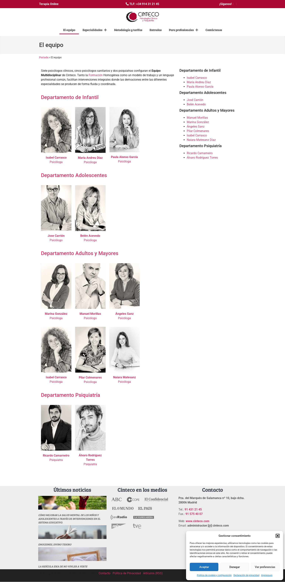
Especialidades (95, 30)
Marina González (198, 122)
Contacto (104, 573)
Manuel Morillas (197, 117)
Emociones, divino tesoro (54, 544)
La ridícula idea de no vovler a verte (62, 566)
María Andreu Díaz (199, 82)
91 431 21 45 (193, 509)
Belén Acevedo (196, 104)
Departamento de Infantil (70, 97)
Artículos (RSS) (153, 573)
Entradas (156, 30)
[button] (277, 536)
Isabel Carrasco (197, 77)
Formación (96, 75)
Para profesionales (183, 30)
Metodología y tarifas (128, 30)
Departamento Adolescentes (74, 175)
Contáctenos (213, 30)
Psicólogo (56, 240)
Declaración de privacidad (246, 575)
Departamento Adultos (67, 253)
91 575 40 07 (194, 514)
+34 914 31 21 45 (147, 4)
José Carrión (195, 100)
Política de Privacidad (127, 573)
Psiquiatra (90, 460)
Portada (44, 57)
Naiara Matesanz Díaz (201, 140)
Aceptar (204, 567)
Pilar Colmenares (198, 131)
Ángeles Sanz (196, 126)
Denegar (234, 567)
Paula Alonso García (200, 86)
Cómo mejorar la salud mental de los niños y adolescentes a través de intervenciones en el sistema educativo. (69, 518)
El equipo (69, 30)
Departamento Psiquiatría (70, 395)
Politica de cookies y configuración (214, 575)
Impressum (266, 575)
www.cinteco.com (197, 521)
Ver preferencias (265, 567)
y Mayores (106, 253)
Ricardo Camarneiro (200, 153)
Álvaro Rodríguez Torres (202, 157)
